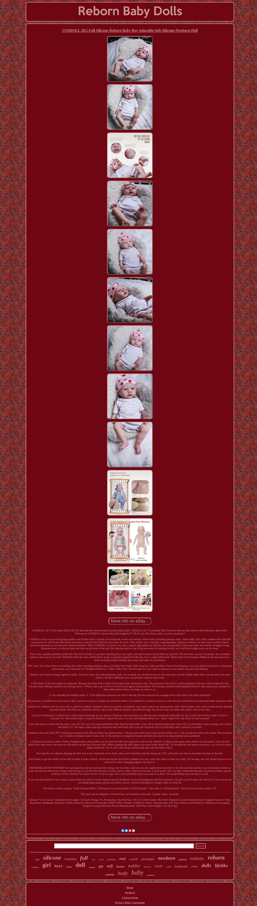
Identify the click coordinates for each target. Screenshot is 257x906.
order (194, 866)
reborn (216, 857)
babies (69, 867)
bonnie (120, 866)
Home (130, 887)
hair (58, 866)
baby (137, 872)
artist (101, 859)
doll (80, 865)
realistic (197, 858)
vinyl (158, 866)
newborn (166, 858)
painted (183, 859)
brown (147, 866)
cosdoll (133, 859)
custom (109, 874)
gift (101, 866)
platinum (150, 875)
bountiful (71, 859)
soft (110, 866)
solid (168, 866)
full (84, 858)
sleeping (92, 867)
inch (37, 859)
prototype (147, 859)
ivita (93, 859)
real (122, 859)
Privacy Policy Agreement (130, 902)
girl (46, 865)
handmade (181, 866)
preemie (111, 859)
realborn (35, 867)
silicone (52, 857)
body (123, 873)
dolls (206, 865)
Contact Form (130, 897)
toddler (134, 866)
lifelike (221, 865)
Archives (130, 892)
